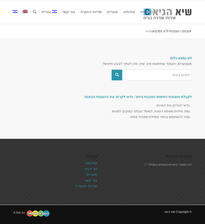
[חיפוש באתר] (34, 12)
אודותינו (91, 163)
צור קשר (90, 180)
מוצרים (91, 174)
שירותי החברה (86, 186)
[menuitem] (147, 12)
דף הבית (90, 169)
